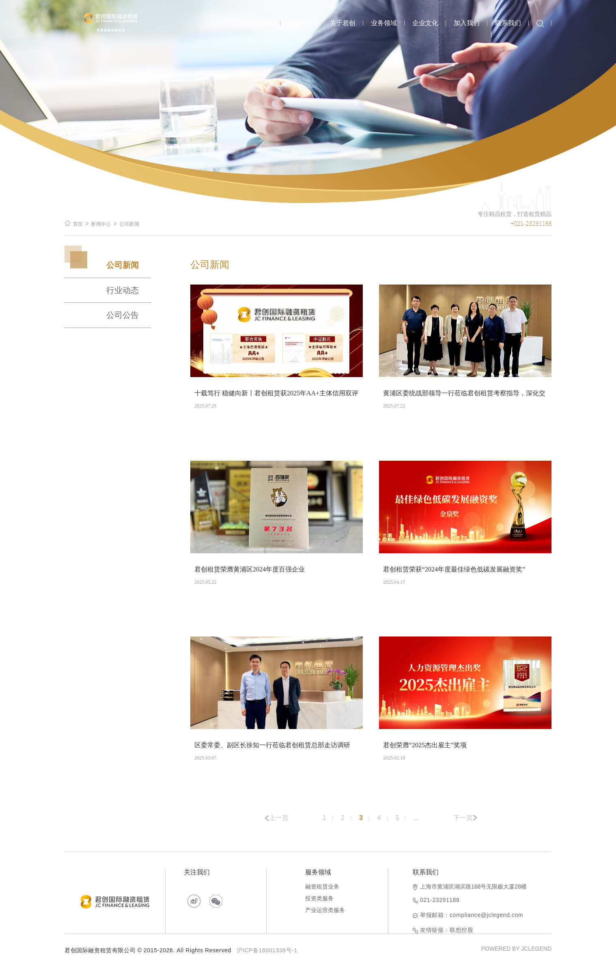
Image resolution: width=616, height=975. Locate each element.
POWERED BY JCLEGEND (516, 958)
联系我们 (508, 22)
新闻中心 (301, 22)
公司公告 (122, 315)
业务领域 (384, 22)
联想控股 (461, 939)
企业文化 (425, 22)
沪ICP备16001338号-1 (267, 959)
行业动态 (122, 290)
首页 (266, 22)
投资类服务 (319, 907)
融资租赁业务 (322, 896)
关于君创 (342, 22)
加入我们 (467, 22)
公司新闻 (129, 224)
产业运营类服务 (325, 919)
